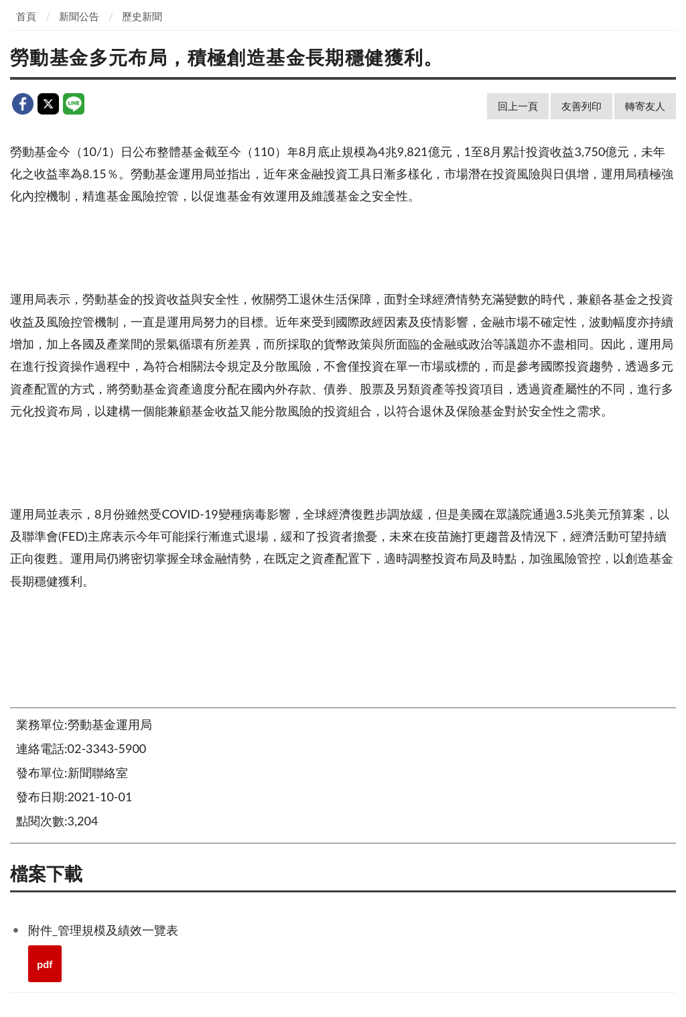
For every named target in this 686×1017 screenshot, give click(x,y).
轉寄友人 (645, 106)
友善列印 (581, 106)
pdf (45, 963)
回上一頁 (518, 106)
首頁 (26, 16)
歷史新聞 (142, 16)
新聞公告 (79, 16)
